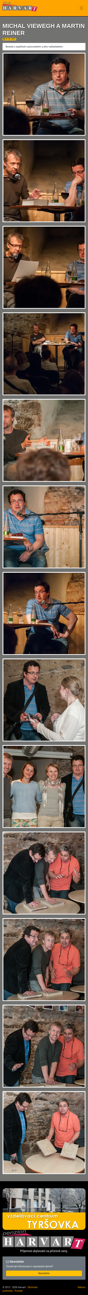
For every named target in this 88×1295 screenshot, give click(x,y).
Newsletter (44, 1273)
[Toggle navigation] (81, 8)
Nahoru (81, 1287)
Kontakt (19, 1290)
